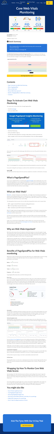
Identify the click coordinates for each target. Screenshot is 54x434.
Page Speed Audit (22, 2)
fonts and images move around (26, 221)
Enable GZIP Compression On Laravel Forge (17, 398)
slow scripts (9, 212)
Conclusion (10, 94)
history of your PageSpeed (15, 339)
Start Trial (49, 2)
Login (44, 2)
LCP (9, 210)
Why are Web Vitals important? (14, 91)
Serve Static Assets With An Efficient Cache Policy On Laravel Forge (22, 396)
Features (13, 2)
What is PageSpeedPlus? (13, 87)
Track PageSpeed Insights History (15, 392)
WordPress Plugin (31, 2)
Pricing (17, 2)
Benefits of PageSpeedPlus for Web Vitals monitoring (19, 92)
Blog (41, 2)
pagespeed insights (29, 180)
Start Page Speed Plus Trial (27, 75)
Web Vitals (9, 194)
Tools (38, 2)
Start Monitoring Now (27, 425)
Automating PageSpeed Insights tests (16, 394)
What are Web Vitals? (12, 89)
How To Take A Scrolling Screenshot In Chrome (17, 400)
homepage (14, 109)
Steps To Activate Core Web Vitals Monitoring (17, 85)
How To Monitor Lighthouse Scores (15, 390)
